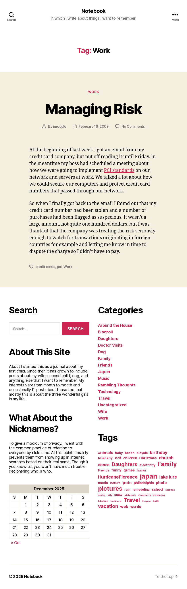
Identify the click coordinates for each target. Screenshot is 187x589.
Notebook (93, 11)
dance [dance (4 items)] (104, 464)
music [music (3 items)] (103, 483)
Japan (104, 371)
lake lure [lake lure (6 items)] (168, 477)
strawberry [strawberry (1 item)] (144, 495)
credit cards (45, 266)
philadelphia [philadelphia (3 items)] (144, 483)
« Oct (16, 542)
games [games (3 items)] (129, 470)
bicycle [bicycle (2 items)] (142, 453)
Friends (105, 365)
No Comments (133, 126)
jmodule (59, 126)
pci (59, 266)
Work (93, 92)
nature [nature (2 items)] (115, 483)
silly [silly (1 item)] (110, 495)
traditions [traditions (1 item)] (115, 501)
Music (104, 378)
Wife (102, 411)
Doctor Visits (110, 345)
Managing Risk (93, 108)
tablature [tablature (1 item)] (103, 501)
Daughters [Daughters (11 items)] (124, 464)
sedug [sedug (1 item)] (102, 495)
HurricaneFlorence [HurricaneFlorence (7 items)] (118, 477)
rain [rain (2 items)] (127, 489)
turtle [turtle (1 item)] (156, 501)
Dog (102, 352)
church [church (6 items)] (166, 457)
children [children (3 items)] (130, 458)
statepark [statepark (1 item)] (130, 495)
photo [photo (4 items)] (161, 482)
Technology (109, 391)
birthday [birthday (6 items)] (158, 452)
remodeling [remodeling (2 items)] (141, 489)
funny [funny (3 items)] (116, 470)
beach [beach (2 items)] (130, 453)
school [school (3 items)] (157, 489)
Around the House (115, 325)
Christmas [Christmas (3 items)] (148, 458)
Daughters (108, 338)
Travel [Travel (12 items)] (132, 500)
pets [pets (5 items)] (127, 482)
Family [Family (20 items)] (167, 464)
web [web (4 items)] (124, 506)
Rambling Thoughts (116, 385)
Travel (104, 398)
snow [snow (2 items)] (118, 495)
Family (104, 358)
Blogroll (105, 332)
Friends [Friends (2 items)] (103, 470)
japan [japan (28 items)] (148, 476)
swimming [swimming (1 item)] (159, 495)
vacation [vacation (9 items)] (108, 506)
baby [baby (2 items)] (119, 453)
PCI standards (119, 170)
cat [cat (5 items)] (118, 457)
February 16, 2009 (93, 126)
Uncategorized (112, 405)
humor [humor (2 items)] (142, 470)
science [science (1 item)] (170, 489)
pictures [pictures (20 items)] (110, 488)
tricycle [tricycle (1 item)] (146, 501)
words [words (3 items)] (135, 507)
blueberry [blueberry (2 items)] (105, 458)
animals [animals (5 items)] (105, 452)
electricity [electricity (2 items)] (147, 465)
